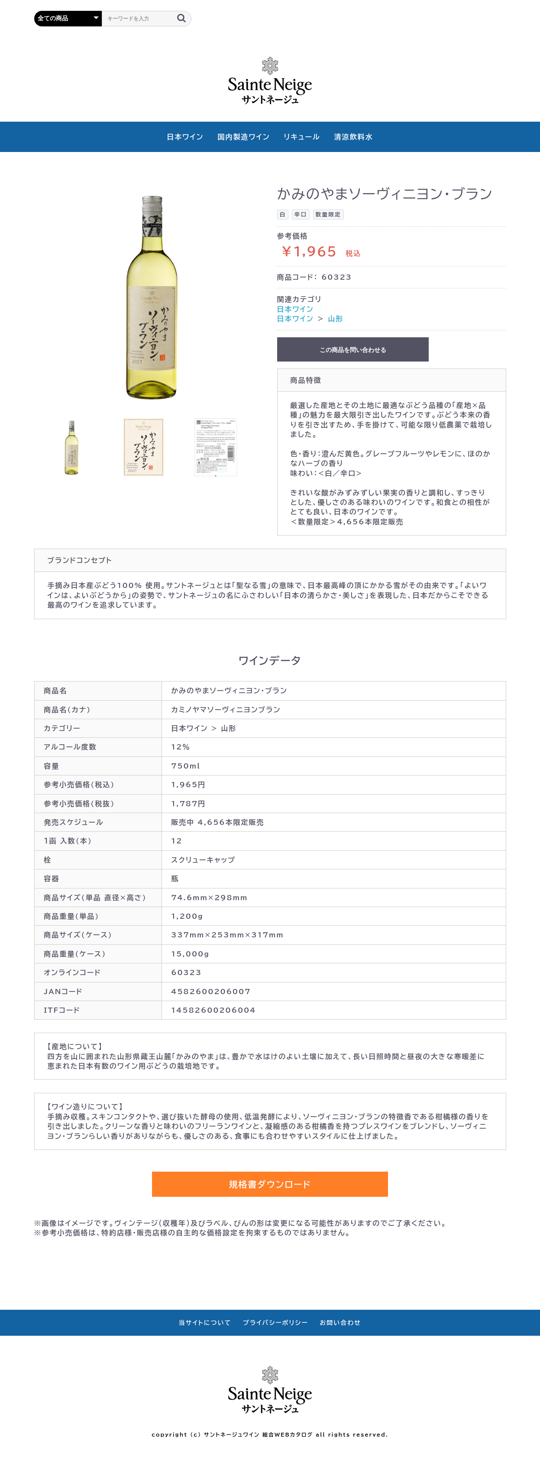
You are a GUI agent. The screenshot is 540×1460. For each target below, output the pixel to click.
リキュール (302, 136)
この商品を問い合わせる (353, 349)
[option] (152, 296)
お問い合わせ (340, 1323)
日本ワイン (185, 136)
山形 (335, 318)
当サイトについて (205, 1323)
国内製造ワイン (243, 136)
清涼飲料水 (353, 136)
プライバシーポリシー (275, 1323)
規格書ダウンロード (270, 1184)
